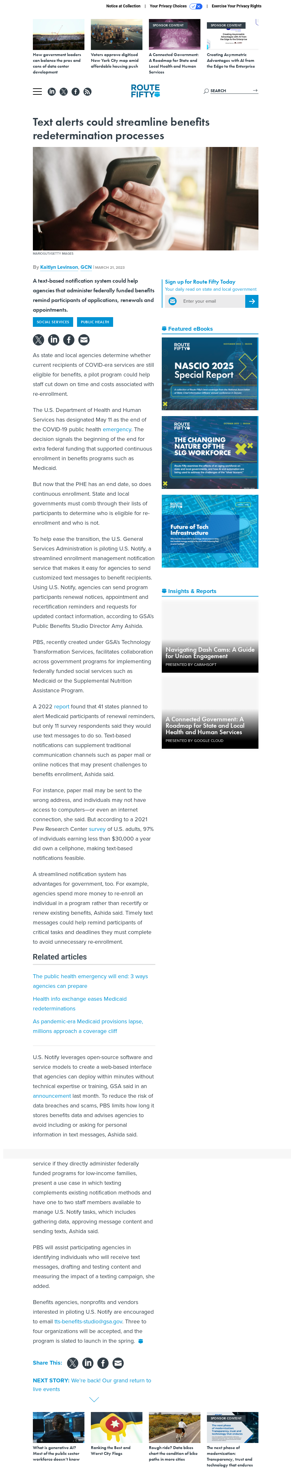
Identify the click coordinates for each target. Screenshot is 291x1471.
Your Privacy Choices (176, 6)
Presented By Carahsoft (191, 664)
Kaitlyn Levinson (59, 267)
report (61, 706)
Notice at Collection (123, 6)
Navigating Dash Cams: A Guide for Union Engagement (210, 652)
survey (97, 829)
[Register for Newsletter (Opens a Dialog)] (251, 301)
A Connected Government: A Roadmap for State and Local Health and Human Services (205, 725)
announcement (52, 1096)
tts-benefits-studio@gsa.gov (88, 1321)
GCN (86, 267)
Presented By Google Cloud (194, 741)
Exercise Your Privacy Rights (236, 6)
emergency (117, 429)
